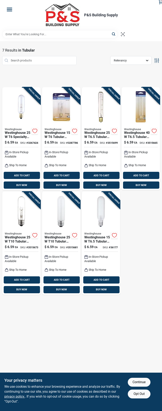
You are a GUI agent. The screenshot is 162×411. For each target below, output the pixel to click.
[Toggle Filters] (156, 60)
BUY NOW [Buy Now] (21, 185)
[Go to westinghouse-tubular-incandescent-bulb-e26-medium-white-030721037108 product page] (21, 243)
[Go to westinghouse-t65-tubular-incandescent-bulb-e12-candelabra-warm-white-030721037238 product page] (101, 243)
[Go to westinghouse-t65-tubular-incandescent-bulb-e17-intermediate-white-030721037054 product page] (101, 138)
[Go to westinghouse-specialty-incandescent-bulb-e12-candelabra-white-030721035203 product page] (21, 138)
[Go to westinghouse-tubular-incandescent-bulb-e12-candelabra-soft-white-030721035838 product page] (61, 138)
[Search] (114, 34)
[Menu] (9, 9)
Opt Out (139, 394)
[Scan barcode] (122, 34)
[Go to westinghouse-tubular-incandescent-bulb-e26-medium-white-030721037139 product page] (61, 243)
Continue (139, 382)
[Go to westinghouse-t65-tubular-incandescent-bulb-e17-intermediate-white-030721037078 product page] (141, 138)
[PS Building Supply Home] (62, 15)
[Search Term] (60, 34)
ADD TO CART (22, 175)
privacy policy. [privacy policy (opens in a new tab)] (14, 396)
